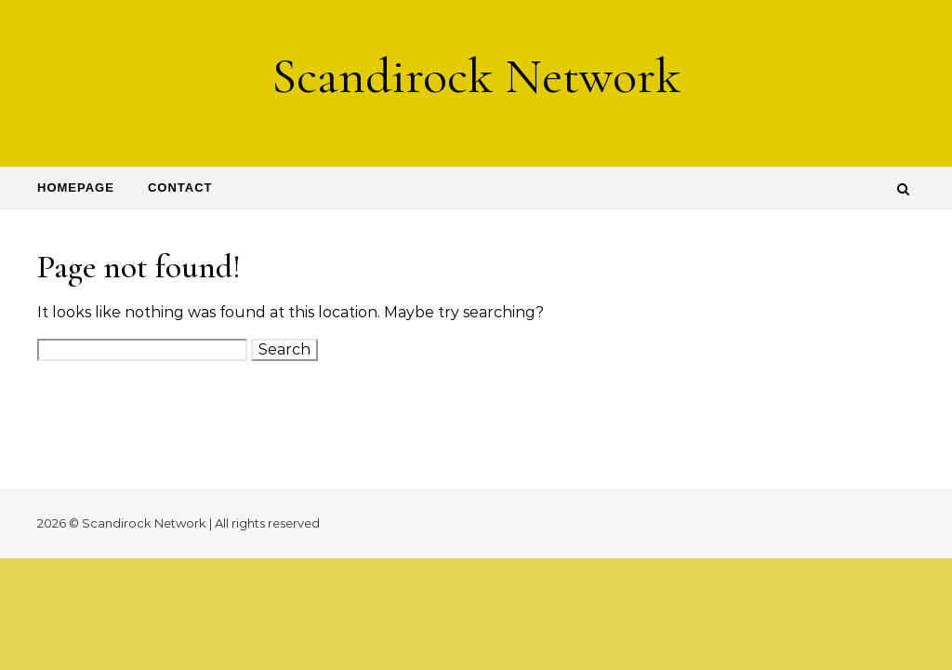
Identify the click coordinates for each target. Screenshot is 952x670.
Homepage (75, 187)
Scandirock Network (476, 76)
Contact (180, 187)
